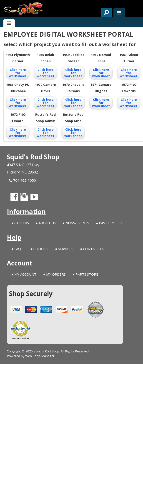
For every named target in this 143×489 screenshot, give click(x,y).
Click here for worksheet (18, 72)
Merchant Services (20, 338)
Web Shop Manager (39, 356)
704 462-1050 (22, 180)
